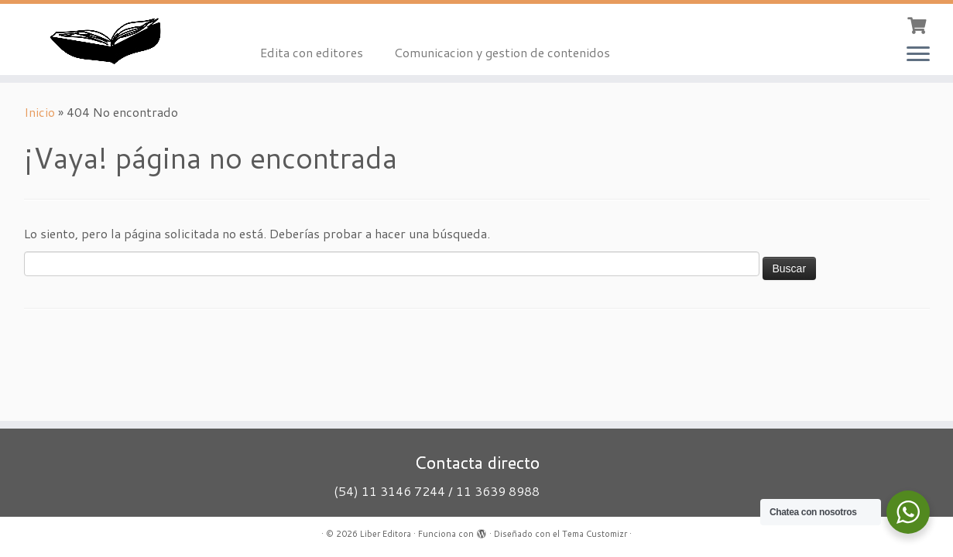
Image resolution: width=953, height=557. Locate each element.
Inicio (39, 112)
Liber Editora (385, 534)
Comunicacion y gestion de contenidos (502, 52)
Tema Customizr (594, 534)
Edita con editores (311, 52)
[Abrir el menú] (918, 55)
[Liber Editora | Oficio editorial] (110, 39)
